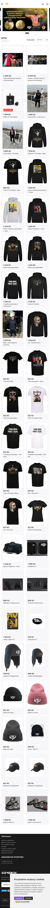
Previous (10, 20)
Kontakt (3, 846)
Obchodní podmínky (7, 851)
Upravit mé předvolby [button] (22, 902)
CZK (5, 900)
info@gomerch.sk (6, 861)
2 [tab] (27, 33)
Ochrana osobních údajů (8, 848)
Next (40, 20)
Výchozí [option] (39, 39)
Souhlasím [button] (18, 898)
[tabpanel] (25, 19)
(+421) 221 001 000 (7, 863)
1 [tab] (23, 33)
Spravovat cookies (6, 853)
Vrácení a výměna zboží (8, 842)
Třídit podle (30, 40)
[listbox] (42, 40)
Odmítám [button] (28, 898)
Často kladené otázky (7, 844)
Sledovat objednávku (7, 840)
